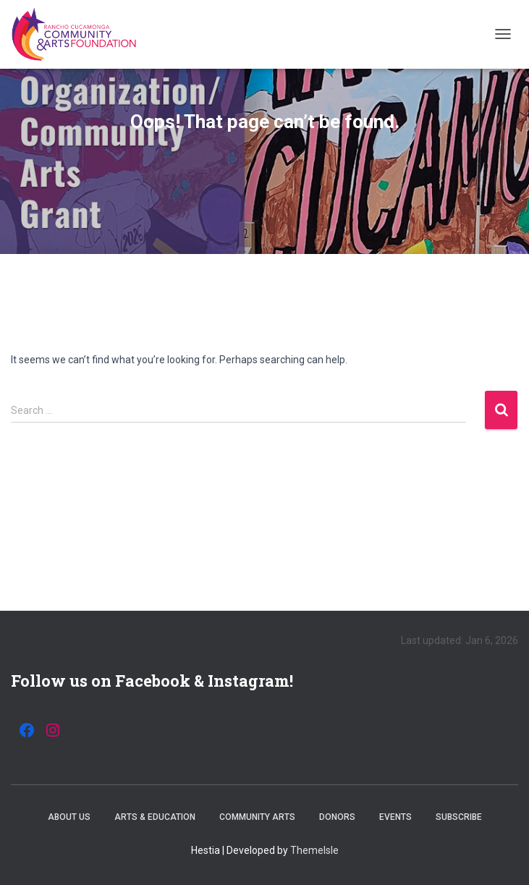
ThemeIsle (314, 850)
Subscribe (459, 817)
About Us (69, 817)
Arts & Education (154, 817)
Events (395, 817)
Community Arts (257, 817)
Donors (337, 817)
